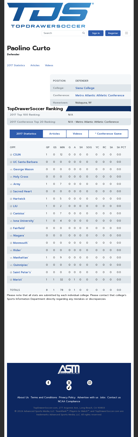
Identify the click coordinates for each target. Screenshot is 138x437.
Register (113, 33)
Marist (17, 280)
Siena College (85, 88)
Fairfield (18, 228)
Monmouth (20, 243)
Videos (49, 65)
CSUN (17, 155)
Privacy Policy (67, 397)
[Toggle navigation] (126, 33)
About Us (23, 397)
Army (16, 184)
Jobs (102, 397)
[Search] (61, 33)
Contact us (114, 397)
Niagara (18, 236)
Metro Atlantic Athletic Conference (99, 95)
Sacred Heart (22, 191)
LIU (15, 206)
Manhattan (20, 258)
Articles (35, 65)
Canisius (18, 213)
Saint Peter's (22, 272)
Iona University (23, 221)
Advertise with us (87, 397)
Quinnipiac (20, 265)
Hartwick (19, 199)
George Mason (23, 169)
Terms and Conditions (44, 397)
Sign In (96, 33)
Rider (17, 250)
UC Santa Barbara (25, 162)
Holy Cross (20, 177)
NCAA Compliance (69, 401)
